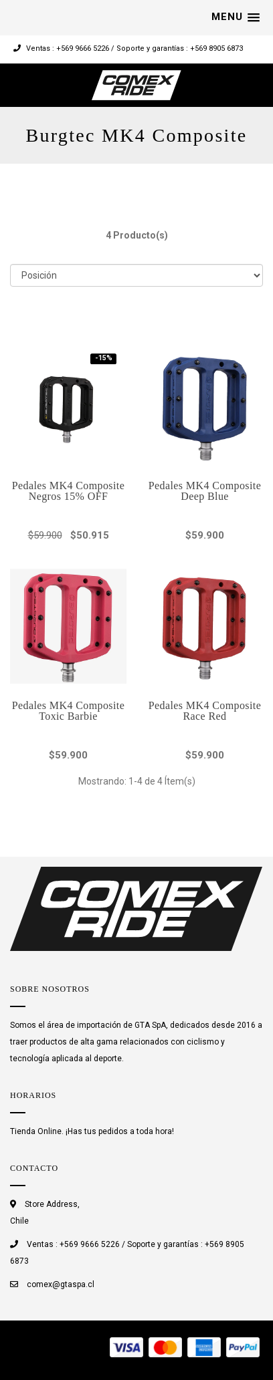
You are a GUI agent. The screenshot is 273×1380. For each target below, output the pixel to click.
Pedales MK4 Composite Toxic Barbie (68, 711)
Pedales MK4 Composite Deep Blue (205, 491)
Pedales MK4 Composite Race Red (205, 711)
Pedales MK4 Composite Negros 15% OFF (68, 491)
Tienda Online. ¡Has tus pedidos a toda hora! (92, 1131)
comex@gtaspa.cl (60, 1284)
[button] (235, 17)
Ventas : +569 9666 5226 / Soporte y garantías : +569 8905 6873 (128, 48)
